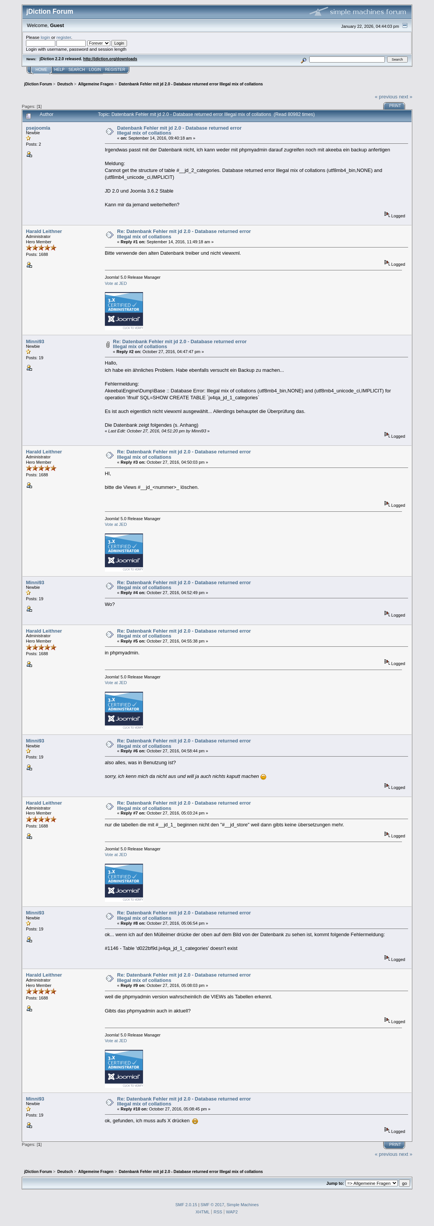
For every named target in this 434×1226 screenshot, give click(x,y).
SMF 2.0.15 (186, 1204)
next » (405, 97)
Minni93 (35, 341)
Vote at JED (116, 283)
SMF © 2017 (212, 1204)
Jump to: (335, 1183)
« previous (386, 97)
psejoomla (38, 128)
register (63, 37)
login (45, 37)
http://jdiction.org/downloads (110, 59)
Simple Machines (243, 1204)
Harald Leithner (44, 231)
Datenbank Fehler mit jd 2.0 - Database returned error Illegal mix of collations (179, 130)
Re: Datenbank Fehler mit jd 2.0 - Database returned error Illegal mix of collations (184, 233)
